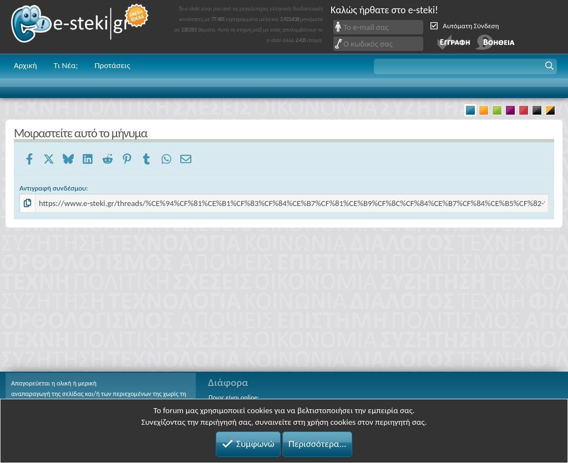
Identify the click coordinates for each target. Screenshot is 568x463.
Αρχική (25, 65)
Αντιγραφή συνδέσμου (52, 188)
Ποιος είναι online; (234, 398)
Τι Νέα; (66, 65)
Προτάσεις (112, 65)
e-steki (80, 26)
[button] (465, 66)
